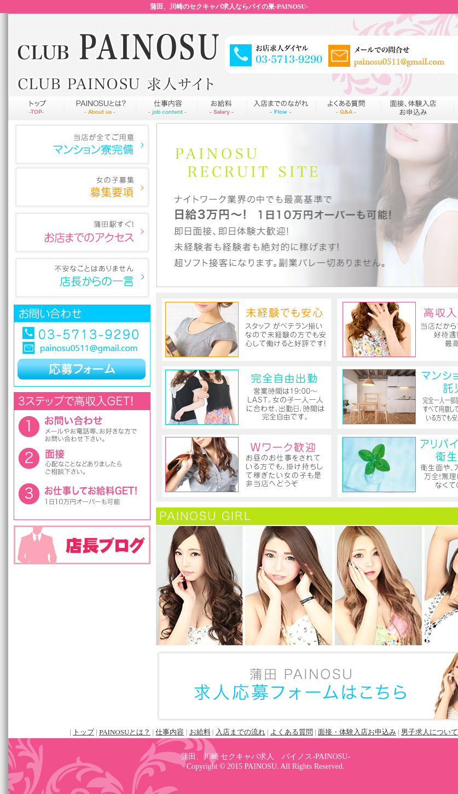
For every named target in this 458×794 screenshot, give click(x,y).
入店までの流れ (281, 108)
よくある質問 (348, 108)
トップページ (36, 108)
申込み (416, 108)
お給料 (222, 108)
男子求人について (429, 732)
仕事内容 (167, 108)
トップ (83, 732)
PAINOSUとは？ (124, 732)
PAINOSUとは (100, 108)
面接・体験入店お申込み (357, 732)
